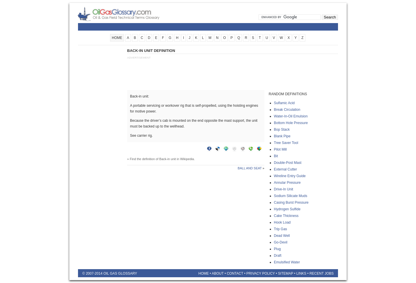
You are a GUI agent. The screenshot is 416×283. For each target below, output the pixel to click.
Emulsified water (287, 262)
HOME (117, 38)
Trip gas (280, 229)
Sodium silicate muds (290, 196)
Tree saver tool (286, 143)
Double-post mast (287, 163)
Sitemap (285, 273)
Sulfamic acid (284, 103)
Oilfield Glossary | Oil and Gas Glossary (125, 14)
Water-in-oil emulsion (291, 116)
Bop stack (282, 130)
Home (203, 273)
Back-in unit (167, 159)
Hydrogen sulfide (287, 209)
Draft (277, 256)
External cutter (285, 169)
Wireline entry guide (290, 176)
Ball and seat (250, 168)
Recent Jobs (321, 273)
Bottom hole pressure (291, 123)
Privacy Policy (260, 273)
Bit (276, 156)
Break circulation (287, 110)
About (218, 273)
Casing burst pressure (291, 202)
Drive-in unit (283, 189)
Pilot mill (280, 149)
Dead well (282, 236)
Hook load (282, 222)
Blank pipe (282, 136)
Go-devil (280, 242)
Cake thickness (286, 216)
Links (301, 273)
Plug (277, 249)
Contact (235, 273)
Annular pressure (287, 183)
